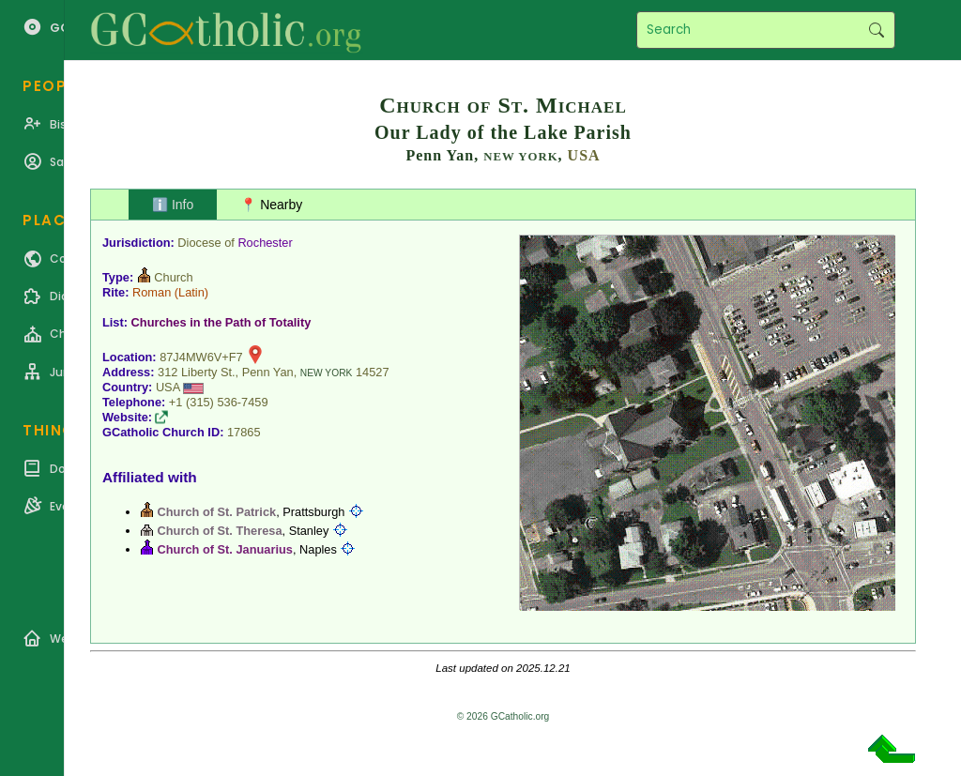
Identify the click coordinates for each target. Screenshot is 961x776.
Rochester (264, 243)
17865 (244, 432)
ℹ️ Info (172, 204)
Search (876, 30)
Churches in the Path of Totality (221, 322)
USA (584, 155)
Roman (151, 292)
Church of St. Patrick (217, 512)
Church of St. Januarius (225, 549)
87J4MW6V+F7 (201, 357)
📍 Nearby (271, 204)
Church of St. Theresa (220, 531)
